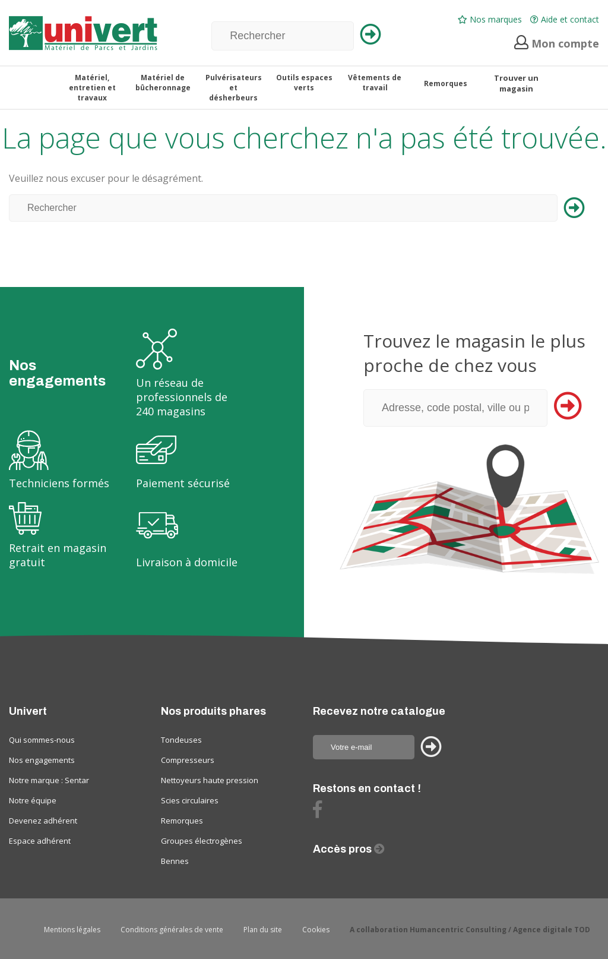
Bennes (175, 861)
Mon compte (556, 43)
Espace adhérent (40, 840)
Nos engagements (42, 760)
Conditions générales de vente (172, 930)
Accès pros (343, 849)
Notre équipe (32, 800)
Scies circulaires (189, 800)
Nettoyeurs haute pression (209, 780)
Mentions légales (72, 930)
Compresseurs (187, 760)
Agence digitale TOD (551, 930)
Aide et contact (564, 19)
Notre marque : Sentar (49, 780)
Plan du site (262, 930)
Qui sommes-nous (42, 739)
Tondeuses (181, 739)
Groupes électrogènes (201, 840)
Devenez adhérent (43, 820)
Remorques (182, 820)
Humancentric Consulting (458, 930)
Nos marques (490, 19)
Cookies (316, 930)
